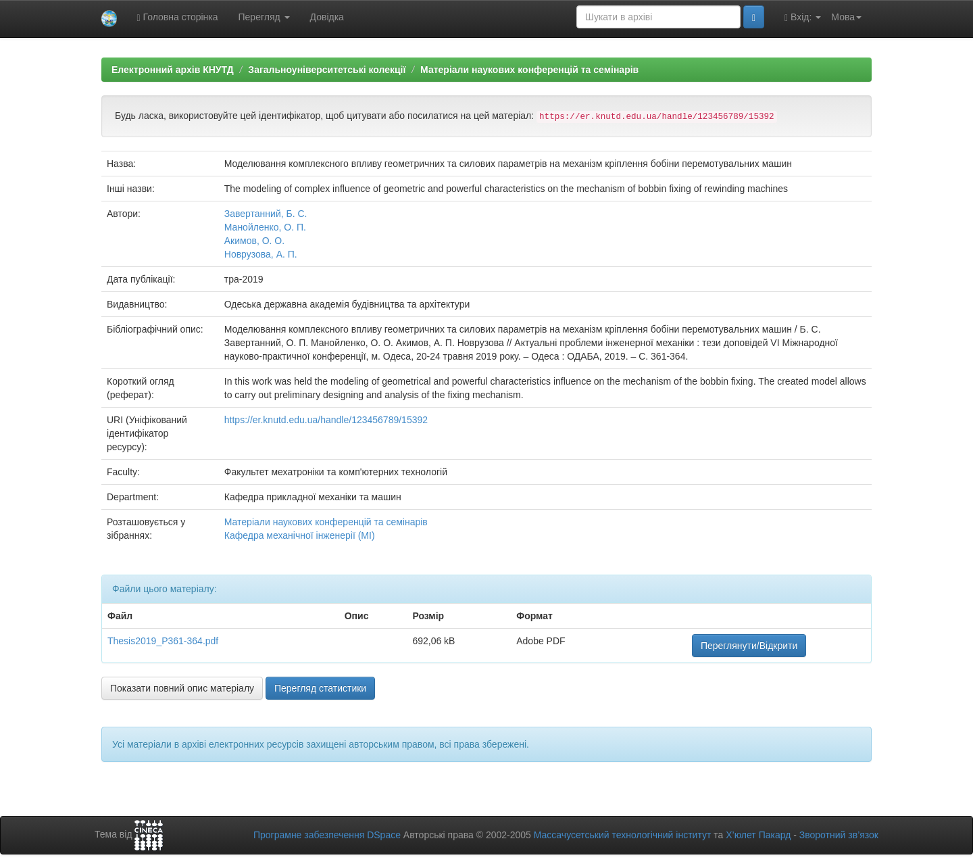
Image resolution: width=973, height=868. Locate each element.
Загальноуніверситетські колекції (326, 69)
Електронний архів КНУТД (172, 69)
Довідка (327, 16)
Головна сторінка (177, 17)
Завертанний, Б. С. (265, 213)
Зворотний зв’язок (838, 834)
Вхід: (802, 17)
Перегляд (264, 16)
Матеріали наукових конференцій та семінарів (529, 69)
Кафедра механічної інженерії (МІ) (299, 535)
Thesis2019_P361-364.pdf (162, 640)
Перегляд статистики (320, 688)
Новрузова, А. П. (260, 254)
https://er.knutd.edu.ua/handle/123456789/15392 (326, 419)
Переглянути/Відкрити (749, 645)
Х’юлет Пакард (758, 834)
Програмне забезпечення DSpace (327, 834)
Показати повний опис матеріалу (182, 688)
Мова (846, 16)
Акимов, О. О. (254, 240)
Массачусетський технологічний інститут (623, 834)
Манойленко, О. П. (265, 227)
